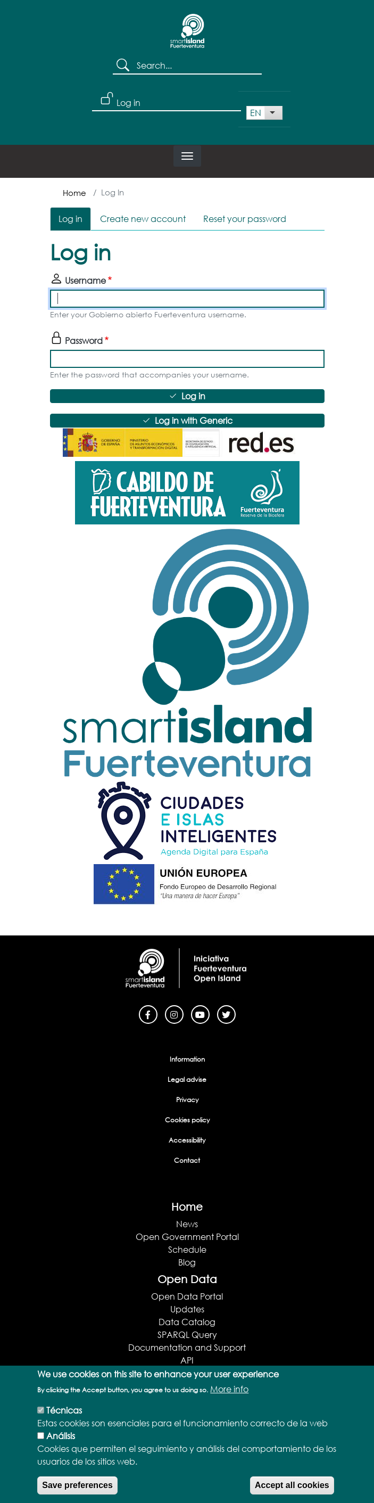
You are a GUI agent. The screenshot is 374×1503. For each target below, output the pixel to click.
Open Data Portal (187, 1296)
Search (125, 66)
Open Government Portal (187, 1236)
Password (84, 340)
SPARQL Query (187, 1334)
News (187, 1223)
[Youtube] (200, 1013)
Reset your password (244, 218)
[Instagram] (174, 1013)
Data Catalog (187, 1321)
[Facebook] (148, 1013)
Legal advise (187, 1079)
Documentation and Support (187, 1347)
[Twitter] (226, 1013)
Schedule (187, 1249)
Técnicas (64, 1422)
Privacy (187, 1099)
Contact (187, 1160)
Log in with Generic (193, 420)
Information (187, 1059)
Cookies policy (187, 1119)
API (187, 1360)
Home (74, 192)
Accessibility (187, 1140)
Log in (128, 102)
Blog (187, 1262)
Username (85, 280)
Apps (187, 1372)
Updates (187, 1309)
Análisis (60, 1448)
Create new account (143, 218)
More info (229, 1401)
